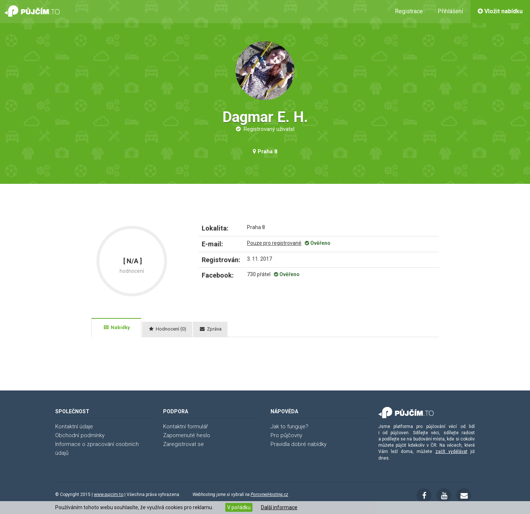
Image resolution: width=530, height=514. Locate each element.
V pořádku (239, 507)
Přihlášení (450, 11)
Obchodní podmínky (80, 435)
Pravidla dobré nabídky (298, 444)
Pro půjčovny (286, 435)
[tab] (116, 327)
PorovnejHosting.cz (269, 494)
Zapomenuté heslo (186, 435)
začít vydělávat (451, 451)
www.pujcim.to (108, 494)
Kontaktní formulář (185, 426)
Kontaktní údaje (74, 426)
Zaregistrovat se (183, 444)
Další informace (279, 507)
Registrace (409, 11)
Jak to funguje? (289, 426)
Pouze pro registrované (274, 243)
